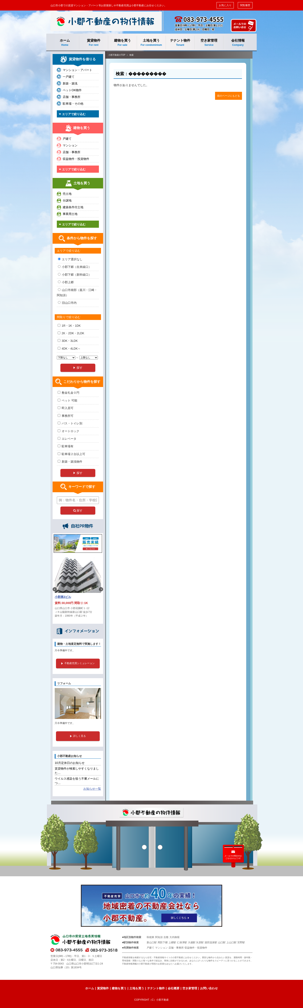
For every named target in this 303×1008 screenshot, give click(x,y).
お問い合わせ (209, 988)
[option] (78, 589)
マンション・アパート (77, 70)
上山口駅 (231, 942)
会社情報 (237, 43)
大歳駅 (191, 942)
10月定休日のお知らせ (70, 763)
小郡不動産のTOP (116, 55)
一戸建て (68, 76)
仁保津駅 (182, 942)
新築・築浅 (70, 83)
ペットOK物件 (72, 90)
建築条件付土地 (73, 207)
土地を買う (151, 43)
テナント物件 (180, 43)
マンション (70, 145)
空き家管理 (209, 43)
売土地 (67, 193)
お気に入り (225, 5)
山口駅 (222, 942)
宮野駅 (241, 942)
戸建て (67, 138)
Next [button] (101, 589)
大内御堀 (174, 937)
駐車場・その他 (73, 103)
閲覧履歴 (245, 5)
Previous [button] (55, 589)
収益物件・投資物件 (76, 159)
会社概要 (173, 988)
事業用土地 (70, 214)
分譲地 (67, 200)
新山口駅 (152, 942)
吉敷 (166, 937)
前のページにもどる (228, 95)
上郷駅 (172, 942)
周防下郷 (163, 942)
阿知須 (159, 937)
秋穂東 (150, 937)
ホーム (64, 43)
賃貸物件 (93, 43)
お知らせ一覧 (92, 788)
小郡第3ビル (63, 597)
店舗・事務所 (71, 97)
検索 (131, 55)
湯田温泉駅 (211, 942)
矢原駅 (200, 942)
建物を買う (122, 43)
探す (78, 510)
